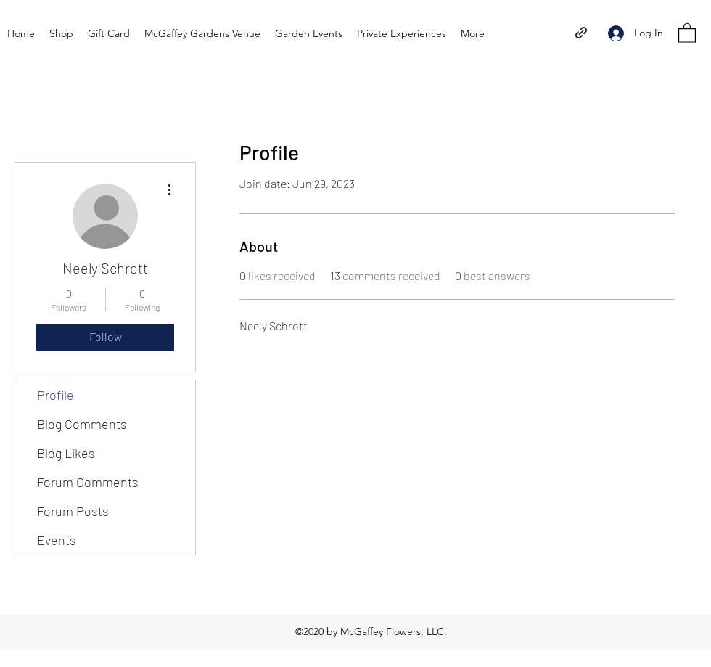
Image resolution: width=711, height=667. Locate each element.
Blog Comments (82, 424)
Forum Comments (88, 482)
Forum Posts (73, 511)
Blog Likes (66, 453)
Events (56, 540)
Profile (55, 395)
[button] (687, 32)
